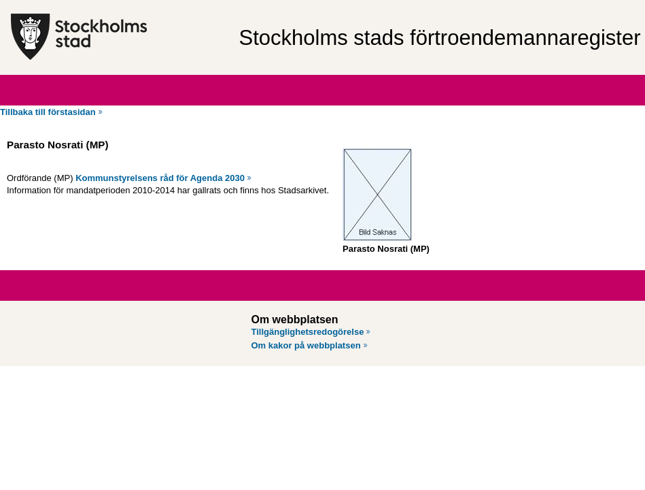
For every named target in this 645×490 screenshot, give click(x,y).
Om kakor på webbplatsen (306, 345)
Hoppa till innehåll (47, 5)
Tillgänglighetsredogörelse (307, 332)
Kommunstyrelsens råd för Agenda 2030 (160, 178)
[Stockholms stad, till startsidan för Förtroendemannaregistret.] (118, 37)
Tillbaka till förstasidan (48, 112)
